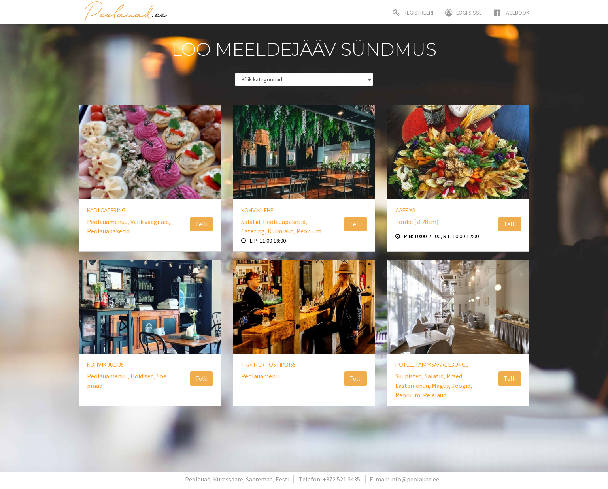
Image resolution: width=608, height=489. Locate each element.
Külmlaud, (282, 231)
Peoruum (308, 231)
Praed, (455, 376)
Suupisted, (410, 376)
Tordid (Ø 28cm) (416, 222)
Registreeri (413, 12)
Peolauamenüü (261, 376)
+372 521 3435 (341, 479)
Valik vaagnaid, (150, 222)
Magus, (442, 385)
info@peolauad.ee (414, 479)
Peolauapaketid (108, 231)
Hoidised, (143, 376)
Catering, (254, 231)
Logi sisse (463, 12)
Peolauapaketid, (285, 222)
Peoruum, (409, 395)
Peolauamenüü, (108, 222)
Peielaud (434, 395)
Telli (201, 224)
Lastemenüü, (413, 385)
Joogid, (462, 385)
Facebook (511, 12)
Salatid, (252, 222)
